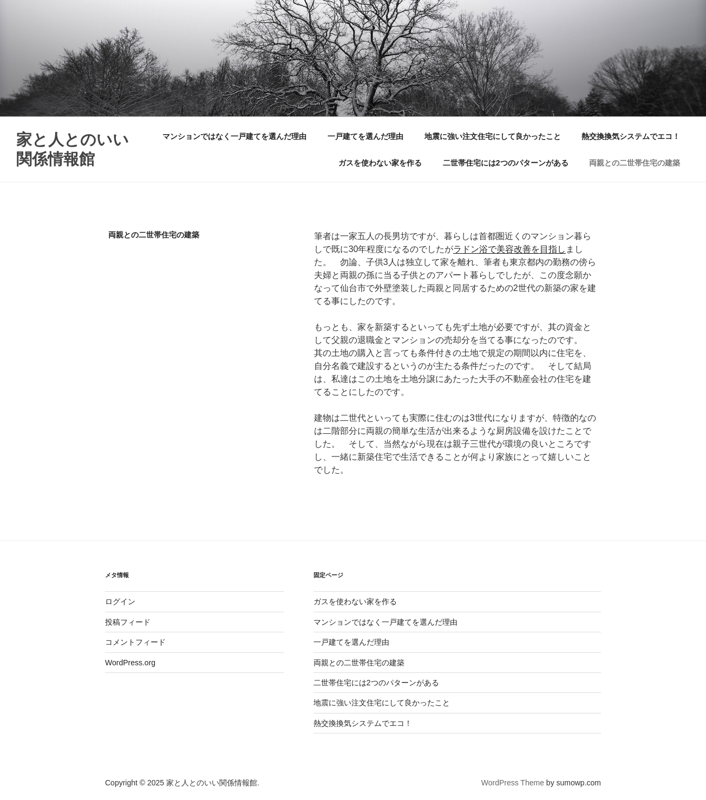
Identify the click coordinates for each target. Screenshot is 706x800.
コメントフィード (135, 642)
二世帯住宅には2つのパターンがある (505, 162)
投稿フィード (128, 622)
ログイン (120, 601)
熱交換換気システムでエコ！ (630, 136)
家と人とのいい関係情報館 (72, 149)
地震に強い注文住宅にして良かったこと (492, 136)
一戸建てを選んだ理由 (365, 136)
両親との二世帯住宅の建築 (634, 162)
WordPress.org (130, 662)
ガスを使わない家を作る (380, 162)
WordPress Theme (512, 782)
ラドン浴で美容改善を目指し (509, 249)
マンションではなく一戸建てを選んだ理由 (234, 136)
